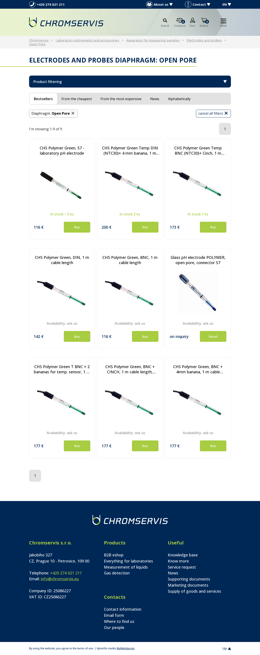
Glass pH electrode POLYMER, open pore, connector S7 (198, 260)
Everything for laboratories (128, 561)
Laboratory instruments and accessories (87, 40)
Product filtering (130, 81)
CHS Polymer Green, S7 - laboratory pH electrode (62, 150)
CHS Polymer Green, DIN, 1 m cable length (62, 260)
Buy (77, 227)
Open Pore (37, 44)
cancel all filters (213, 113)
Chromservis (39, 40)
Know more (178, 561)
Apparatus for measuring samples (153, 40)
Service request (182, 567)
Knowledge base (183, 554)
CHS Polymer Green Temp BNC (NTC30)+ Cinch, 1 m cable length (198, 150)
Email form (114, 615)
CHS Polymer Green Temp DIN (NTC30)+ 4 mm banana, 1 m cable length (130, 150)
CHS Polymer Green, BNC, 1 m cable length (130, 260)
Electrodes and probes (204, 40)
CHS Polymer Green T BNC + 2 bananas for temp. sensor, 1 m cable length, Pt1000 (62, 369)
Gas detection (117, 573)
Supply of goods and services (194, 591)
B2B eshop (113, 554)
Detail (213, 336)
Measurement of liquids (126, 567)
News (173, 573)
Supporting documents (189, 579)
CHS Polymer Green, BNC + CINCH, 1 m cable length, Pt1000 (130, 369)
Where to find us (119, 621)
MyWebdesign (126, 648)
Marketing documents (188, 585)
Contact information (122, 609)
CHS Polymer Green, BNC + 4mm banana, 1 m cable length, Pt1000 (198, 369)
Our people (114, 627)
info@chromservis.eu (60, 578)
